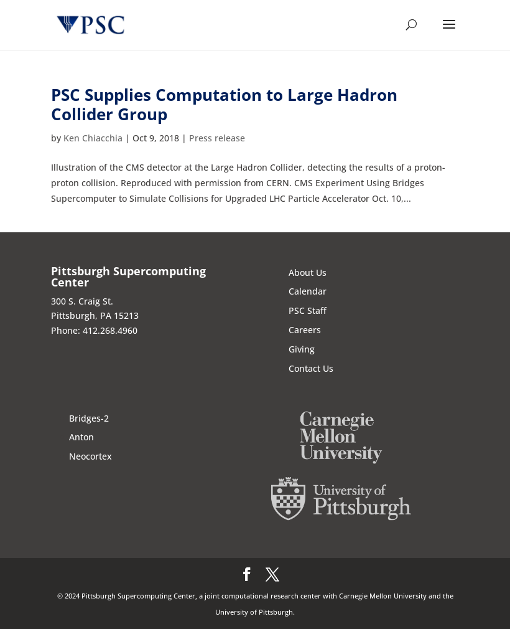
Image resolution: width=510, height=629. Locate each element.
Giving (302, 349)
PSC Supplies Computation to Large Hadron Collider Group (224, 104)
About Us (308, 272)
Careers (305, 330)
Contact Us (311, 368)
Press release (217, 138)
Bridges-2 (89, 418)
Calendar (308, 291)
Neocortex (90, 456)
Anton (81, 437)
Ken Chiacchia (93, 138)
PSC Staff (308, 310)
